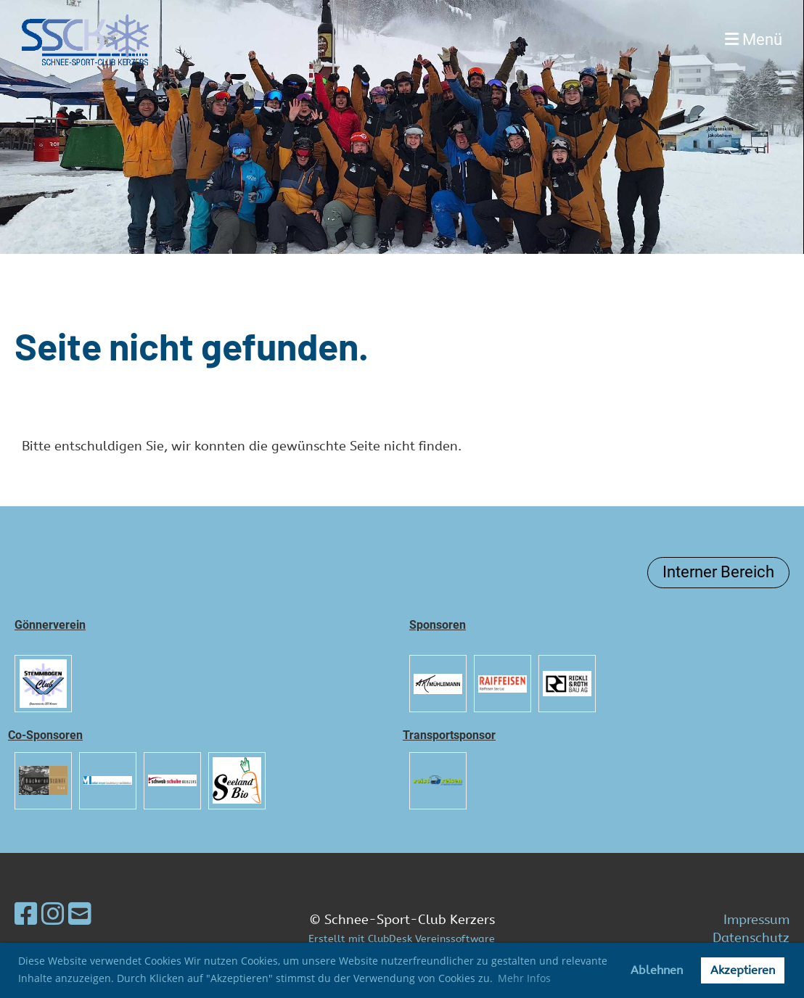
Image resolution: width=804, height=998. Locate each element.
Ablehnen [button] (657, 970)
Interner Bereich (718, 572)
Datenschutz (751, 938)
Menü (753, 39)
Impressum (756, 920)
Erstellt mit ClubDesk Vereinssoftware (401, 939)
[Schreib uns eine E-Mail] (79, 914)
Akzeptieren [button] (742, 970)
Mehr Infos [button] (524, 978)
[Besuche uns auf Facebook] (26, 914)
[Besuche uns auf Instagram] (53, 914)
